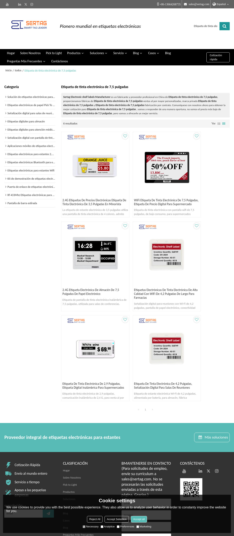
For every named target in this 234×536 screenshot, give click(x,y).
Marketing (143, 526)
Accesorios (132, 482)
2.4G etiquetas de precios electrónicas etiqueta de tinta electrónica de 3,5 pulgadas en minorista (84, 194)
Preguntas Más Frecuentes (24, 56)
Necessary (90, 526)
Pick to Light (54, 48)
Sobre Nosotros (30, 48)
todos (18, 65)
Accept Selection (117, 519)
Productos (74, 48)
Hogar (11, 48)
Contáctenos (59, 56)
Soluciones (97, 48)
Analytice (108, 526)
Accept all (139, 519)
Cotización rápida (216, 52)
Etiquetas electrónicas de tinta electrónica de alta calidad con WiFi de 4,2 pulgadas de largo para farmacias (88, 286)
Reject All (94, 519)
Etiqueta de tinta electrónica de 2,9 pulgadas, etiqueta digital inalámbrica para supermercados (144, 284)
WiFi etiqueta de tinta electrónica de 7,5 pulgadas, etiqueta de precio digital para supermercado (145, 192)
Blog (136, 48)
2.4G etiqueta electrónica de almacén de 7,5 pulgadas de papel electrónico (201, 192)
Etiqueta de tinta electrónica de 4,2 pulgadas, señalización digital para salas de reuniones (201, 284)
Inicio (8, 65)
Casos (152, 48)
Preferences (125, 526)
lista (218, 118)
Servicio (118, 48)
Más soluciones (215, 343)
